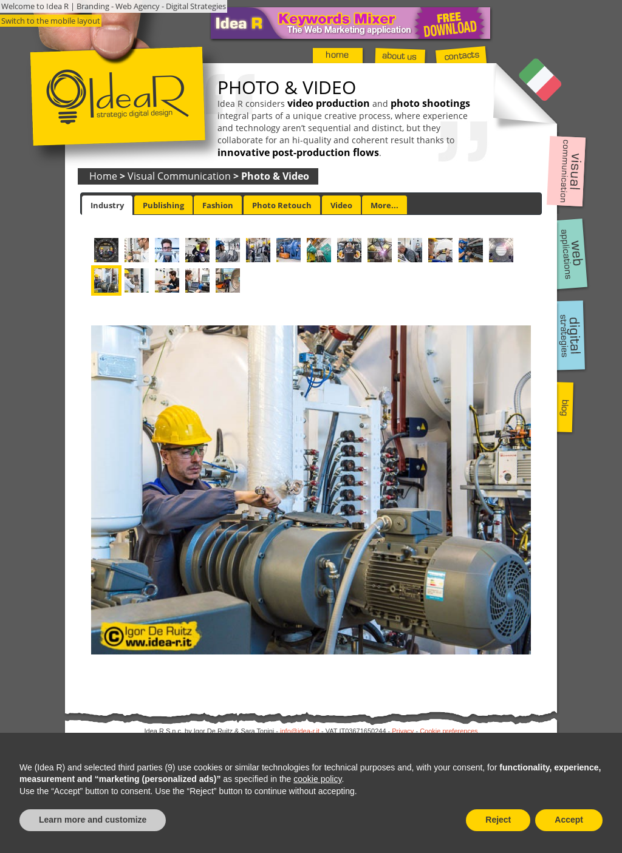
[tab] (107, 205)
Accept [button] (569, 819)
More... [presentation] (384, 205)
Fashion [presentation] (217, 205)
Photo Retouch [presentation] (282, 205)
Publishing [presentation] (163, 205)
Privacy (403, 731)
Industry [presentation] (107, 205)
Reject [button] (498, 819)
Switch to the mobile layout (50, 20)
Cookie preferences (448, 731)
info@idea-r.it (300, 731)
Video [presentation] (341, 205)
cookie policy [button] (317, 779)
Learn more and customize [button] (92, 819)
